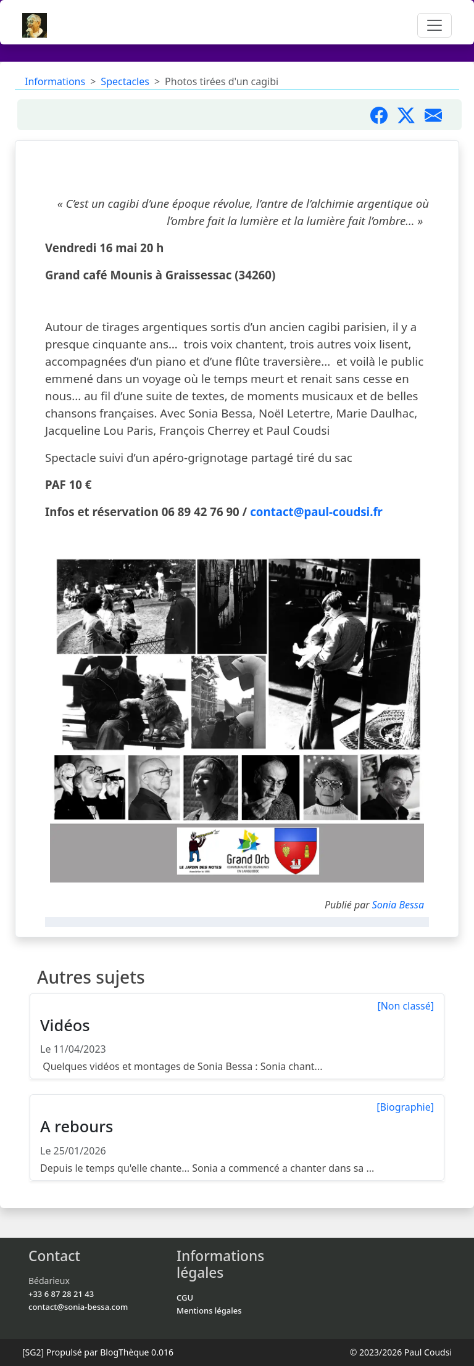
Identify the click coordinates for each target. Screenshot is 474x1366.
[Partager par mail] (438, 115)
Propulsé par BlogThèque (97, 1352)
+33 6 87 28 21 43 (61, 1293)
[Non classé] (405, 1006)
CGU (185, 1297)
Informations (55, 81)
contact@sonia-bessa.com (78, 1306)
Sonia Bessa (398, 904)
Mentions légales (209, 1310)
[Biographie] (405, 1107)
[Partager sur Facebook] (383, 115)
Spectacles (125, 81)
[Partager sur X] (411, 115)
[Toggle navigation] (434, 25)
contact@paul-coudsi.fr (316, 511)
